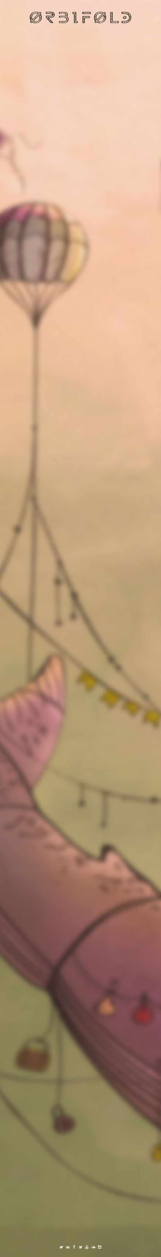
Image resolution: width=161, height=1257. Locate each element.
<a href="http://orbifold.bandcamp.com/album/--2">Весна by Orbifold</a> (80, 821)
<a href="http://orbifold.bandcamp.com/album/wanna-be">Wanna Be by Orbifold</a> (80, 563)
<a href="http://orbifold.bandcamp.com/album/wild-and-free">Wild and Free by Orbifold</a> (80, 691)
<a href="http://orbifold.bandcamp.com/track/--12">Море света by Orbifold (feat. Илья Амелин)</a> (80, 205)
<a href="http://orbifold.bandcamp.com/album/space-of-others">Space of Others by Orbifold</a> (80, 957)
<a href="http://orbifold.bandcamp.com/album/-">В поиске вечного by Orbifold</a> (80, 1133)
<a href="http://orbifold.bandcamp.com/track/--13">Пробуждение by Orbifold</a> (80, 89)
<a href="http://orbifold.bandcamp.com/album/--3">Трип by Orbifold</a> (80, 440)
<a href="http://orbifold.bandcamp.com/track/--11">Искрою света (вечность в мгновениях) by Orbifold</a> (80, 320)
